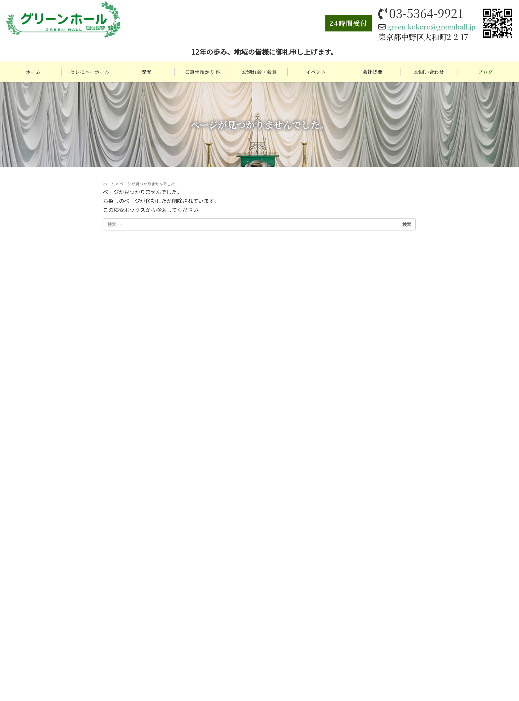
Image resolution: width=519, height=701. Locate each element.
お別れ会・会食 (259, 71)
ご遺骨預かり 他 (203, 71)
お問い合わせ (429, 71)
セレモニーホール (90, 71)
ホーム (33, 71)
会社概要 (372, 71)
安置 (146, 71)
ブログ (485, 71)
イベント (316, 71)
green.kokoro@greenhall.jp (431, 26)
